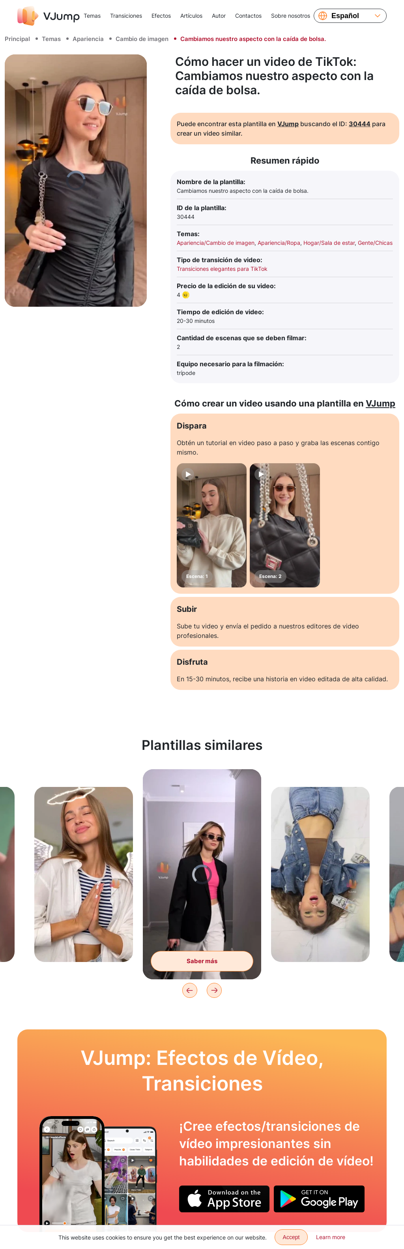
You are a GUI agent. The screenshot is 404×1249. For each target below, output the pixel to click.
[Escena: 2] (285, 525)
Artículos (191, 15)
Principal (17, 39)
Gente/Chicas (375, 242)
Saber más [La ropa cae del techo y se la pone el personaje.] (202, 961)
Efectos (161, 15)
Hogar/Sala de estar (329, 242)
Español (345, 16)
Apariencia (88, 39)
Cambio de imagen (142, 39)
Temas (92, 15)
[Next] (214, 990)
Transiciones (126, 15)
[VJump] (48, 16)
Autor (219, 15)
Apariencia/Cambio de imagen (215, 242)
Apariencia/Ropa (279, 242)
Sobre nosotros (290, 15)
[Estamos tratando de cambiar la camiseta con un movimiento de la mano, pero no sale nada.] (72, 1174)
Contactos (248, 15)
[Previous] (189, 990)
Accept (291, 1237)
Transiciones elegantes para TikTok (222, 268)
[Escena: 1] (212, 525)
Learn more (330, 1237)
